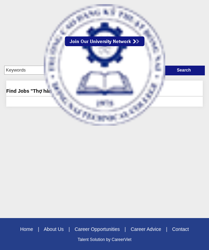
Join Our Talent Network (104, 41)
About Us (54, 229)
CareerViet (121, 239)
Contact (180, 229)
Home (26, 229)
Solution (98, 239)
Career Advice (146, 229)
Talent (83, 239)
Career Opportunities (97, 229)
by (108, 239)
